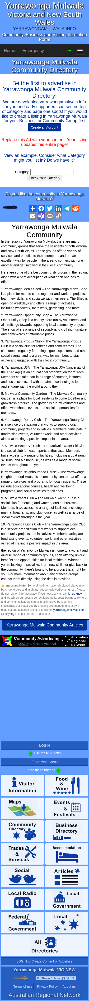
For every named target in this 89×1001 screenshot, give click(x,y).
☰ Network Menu (44, 762)
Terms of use (22, 986)
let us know (75, 593)
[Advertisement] (44, 696)
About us (68, 986)
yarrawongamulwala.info (68, 609)
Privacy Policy (47, 986)
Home (9, 50)
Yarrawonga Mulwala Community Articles (44, 625)
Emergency (33, 50)
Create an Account (44, 127)
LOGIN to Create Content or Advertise (45, 961)
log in (13, 614)
